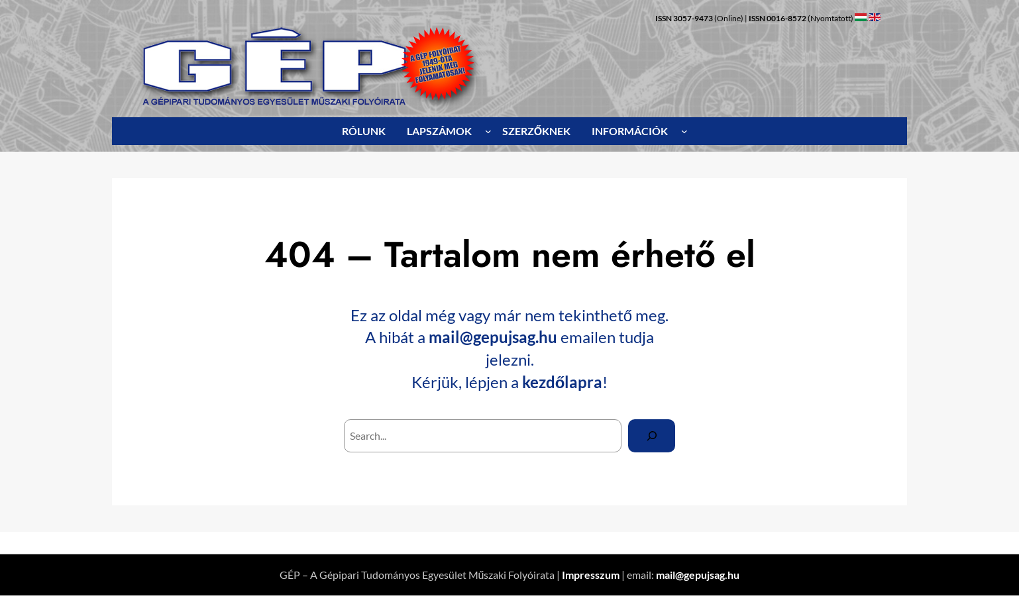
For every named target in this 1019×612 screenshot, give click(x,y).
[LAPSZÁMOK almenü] (488, 131)
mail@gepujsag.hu (493, 336)
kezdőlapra (562, 381)
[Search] (651, 435)
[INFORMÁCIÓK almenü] (684, 131)
